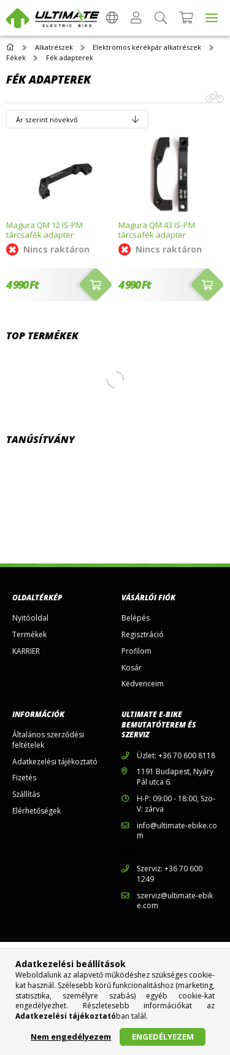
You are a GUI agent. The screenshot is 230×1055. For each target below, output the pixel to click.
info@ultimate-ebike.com (177, 831)
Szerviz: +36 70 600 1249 (169, 874)
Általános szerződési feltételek (48, 740)
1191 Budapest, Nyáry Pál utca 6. (175, 777)
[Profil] (136, 17)
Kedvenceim (142, 684)
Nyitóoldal (30, 618)
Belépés (135, 618)
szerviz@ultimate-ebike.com (175, 901)
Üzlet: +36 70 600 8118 (176, 756)
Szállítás (26, 794)
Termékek (29, 635)
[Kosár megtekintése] (186, 17)
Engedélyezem (163, 1036)
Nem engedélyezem (71, 1036)
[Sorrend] (77, 119)
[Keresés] (160, 17)
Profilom (136, 651)
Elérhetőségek (36, 811)
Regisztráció (142, 635)
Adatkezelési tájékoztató (55, 762)
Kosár (131, 668)
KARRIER (26, 651)
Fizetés (24, 778)
